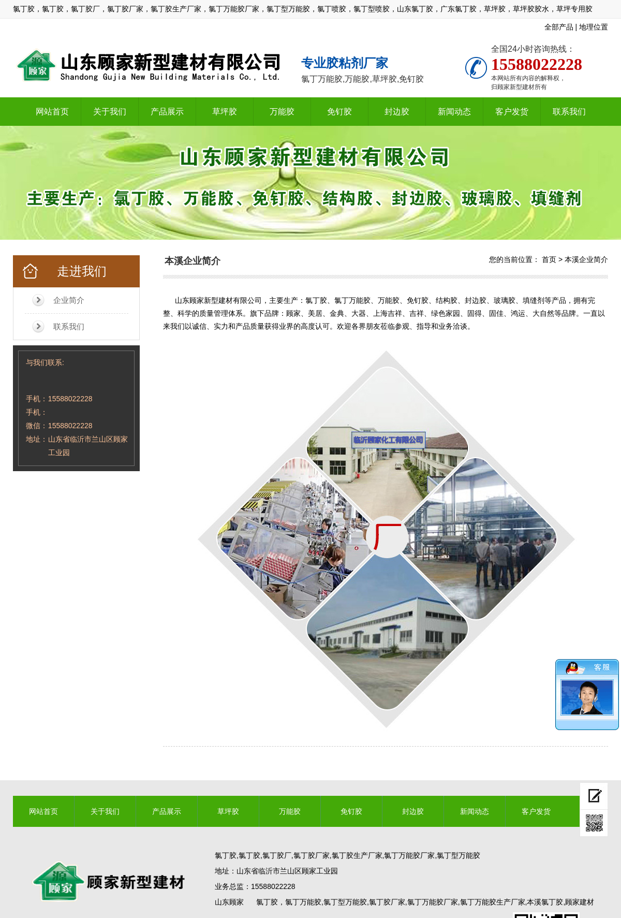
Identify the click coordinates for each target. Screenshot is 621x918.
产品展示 (167, 111)
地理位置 (593, 27)
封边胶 (397, 111)
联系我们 (569, 111)
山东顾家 (229, 902)
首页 (549, 259)
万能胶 (282, 111)
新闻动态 (454, 111)
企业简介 (68, 300)
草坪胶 (224, 111)
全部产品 (558, 27)
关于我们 (109, 111)
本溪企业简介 (586, 259)
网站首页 (52, 111)
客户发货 (511, 111)
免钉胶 (339, 111)
